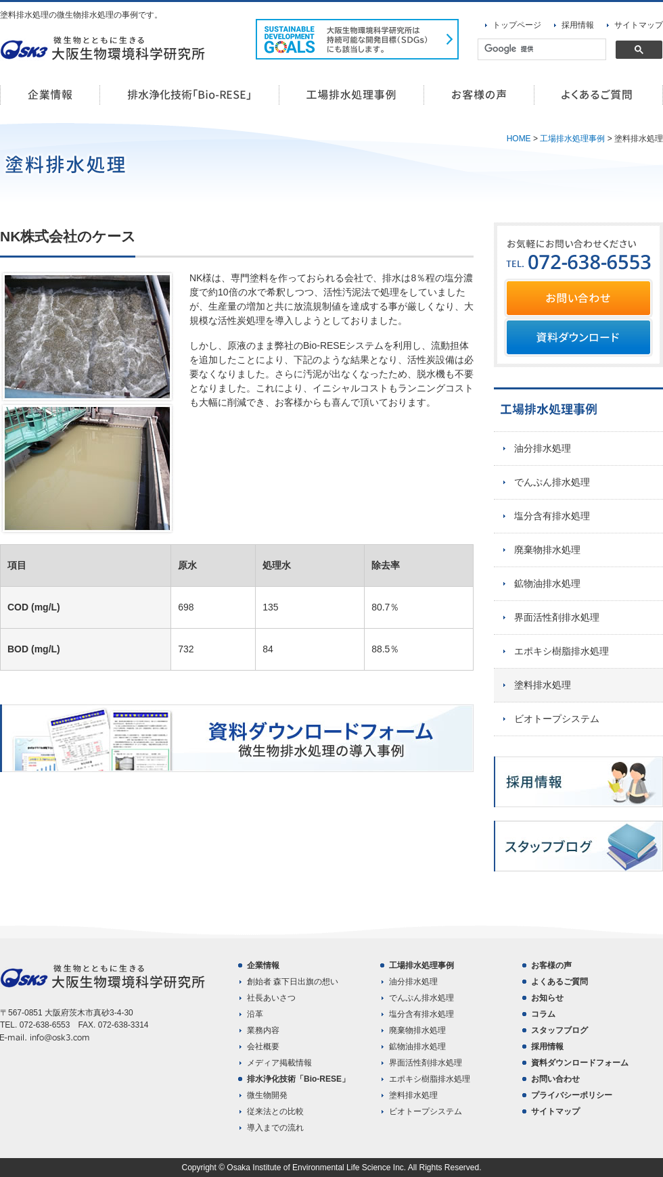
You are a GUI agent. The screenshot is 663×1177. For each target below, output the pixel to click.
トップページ (517, 25)
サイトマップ (638, 25)
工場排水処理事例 (351, 95)
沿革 (255, 1014)
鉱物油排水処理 (547, 583)
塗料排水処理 (542, 684)
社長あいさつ (271, 998)
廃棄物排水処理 (547, 549)
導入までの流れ (275, 1127)
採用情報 (578, 25)
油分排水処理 (542, 448)
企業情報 (50, 95)
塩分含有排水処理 (552, 515)
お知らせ (547, 998)
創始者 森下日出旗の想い (292, 981)
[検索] (540, 49)
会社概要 (263, 1046)
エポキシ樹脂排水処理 (561, 651)
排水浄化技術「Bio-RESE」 (189, 95)
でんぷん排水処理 (552, 482)
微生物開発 (267, 1095)
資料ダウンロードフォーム (579, 1062)
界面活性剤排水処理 (556, 617)
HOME (519, 138)
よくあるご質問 (598, 95)
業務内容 (263, 1030)
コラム (543, 1014)
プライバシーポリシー (571, 1095)
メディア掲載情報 (279, 1062)
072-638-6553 (45, 1025)
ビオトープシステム (556, 718)
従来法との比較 (275, 1111)
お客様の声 (479, 95)
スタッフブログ (559, 1030)
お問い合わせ (555, 1079)
